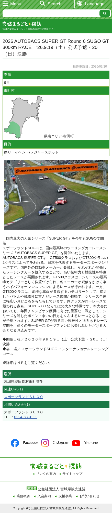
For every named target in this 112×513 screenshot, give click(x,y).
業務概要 (23, 496)
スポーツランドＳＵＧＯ (23, 397)
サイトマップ (72, 474)
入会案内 (44, 496)
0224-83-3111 (25, 417)
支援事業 (65, 496)
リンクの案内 (46, 474)
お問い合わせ (89, 496)
